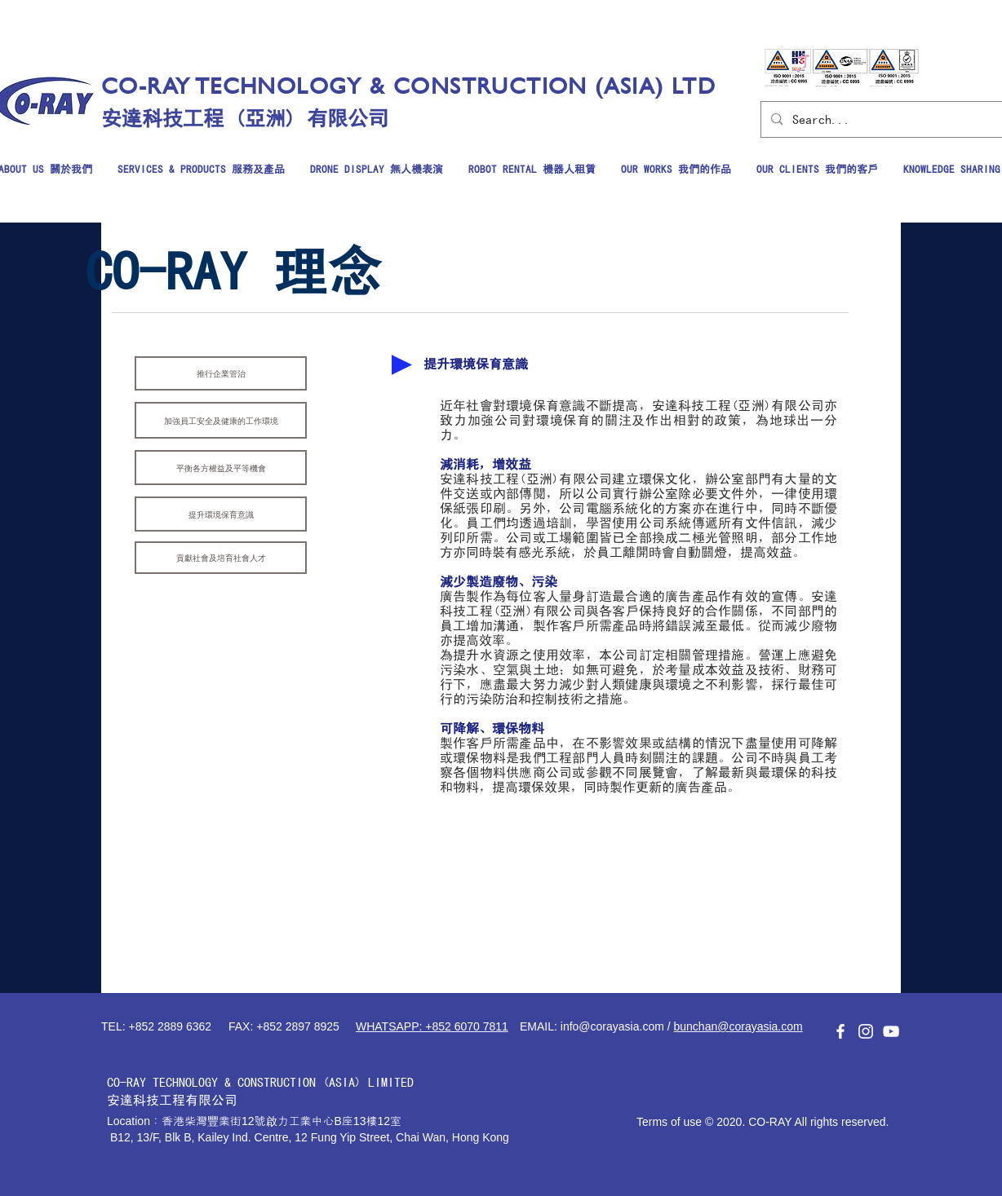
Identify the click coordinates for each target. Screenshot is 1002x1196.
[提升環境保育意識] (221, 514)
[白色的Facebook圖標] (840, 1031)
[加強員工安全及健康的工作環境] (221, 420)
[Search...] (883, 119)
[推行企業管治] (221, 373)
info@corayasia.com (612, 1026)
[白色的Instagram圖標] (866, 1031)
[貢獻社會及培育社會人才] (221, 557)
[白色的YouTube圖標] (891, 1031)
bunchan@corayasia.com (738, 1026)
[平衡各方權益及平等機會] (221, 467)
